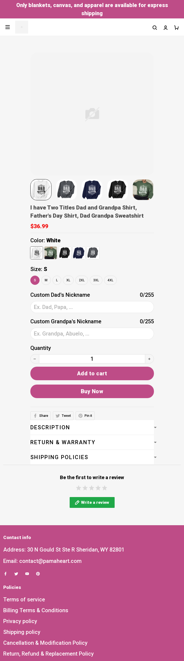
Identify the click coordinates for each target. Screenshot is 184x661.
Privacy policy (20, 627)
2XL (82, 280)
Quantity (40, 348)
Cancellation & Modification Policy (45, 649)
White (53, 240)
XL (68, 280)
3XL (96, 280)
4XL (110, 280)
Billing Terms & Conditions (35, 616)
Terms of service (24, 605)
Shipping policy (21, 638)
